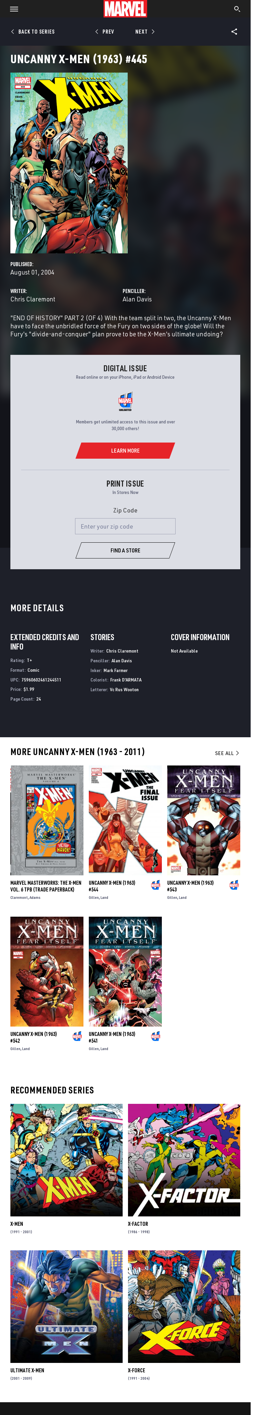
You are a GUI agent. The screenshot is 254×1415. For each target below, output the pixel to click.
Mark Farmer (116, 670)
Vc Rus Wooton (124, 689)
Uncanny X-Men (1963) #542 (33, 1037)
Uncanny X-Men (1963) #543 (190, 886)
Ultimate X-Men (27, 1370)
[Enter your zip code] (125, 526)
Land (104, 897)
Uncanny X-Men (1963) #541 (112, 1037)
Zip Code (125, 510)
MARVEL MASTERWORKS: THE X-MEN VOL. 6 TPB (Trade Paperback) (45, 886)
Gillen (94, 897)
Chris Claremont (32, 299)
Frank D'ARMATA (125, 679)
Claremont (19, 897)
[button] (11, 8)
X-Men (16, 1223)
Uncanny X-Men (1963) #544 (112, 886)
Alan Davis (137, 299)
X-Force (136, 1370)
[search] (237, 9)
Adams (35, 897)
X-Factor (138, 1223)
